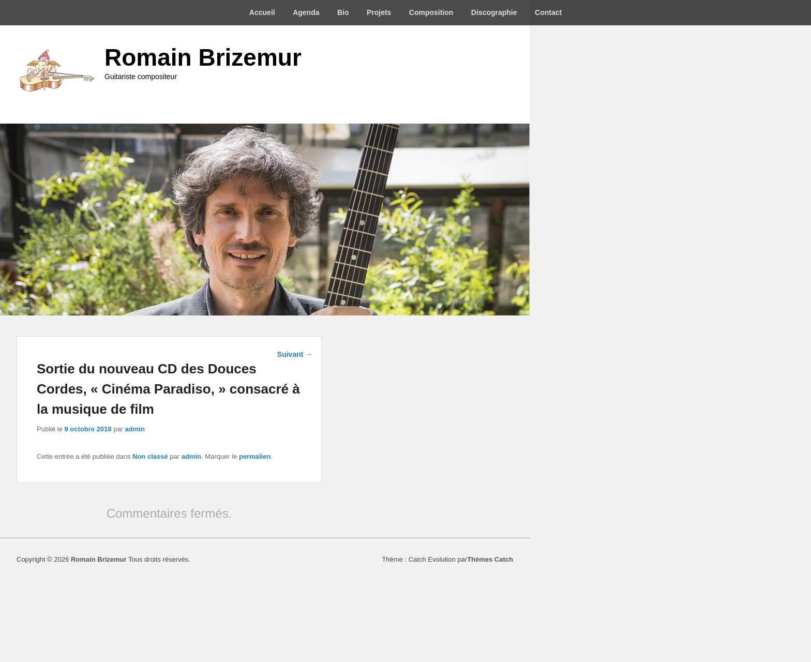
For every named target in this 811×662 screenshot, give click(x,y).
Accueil (262, 12)
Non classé (150, 456)
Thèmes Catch (490, 559)
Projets (379, 12)
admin (135, 429)
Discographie (494, 12)
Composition (431, 12)
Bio (343, 12)
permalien (255, 456)
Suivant (294, 354)
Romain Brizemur (203, 57)
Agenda (306, 12)
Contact (548, 12)
